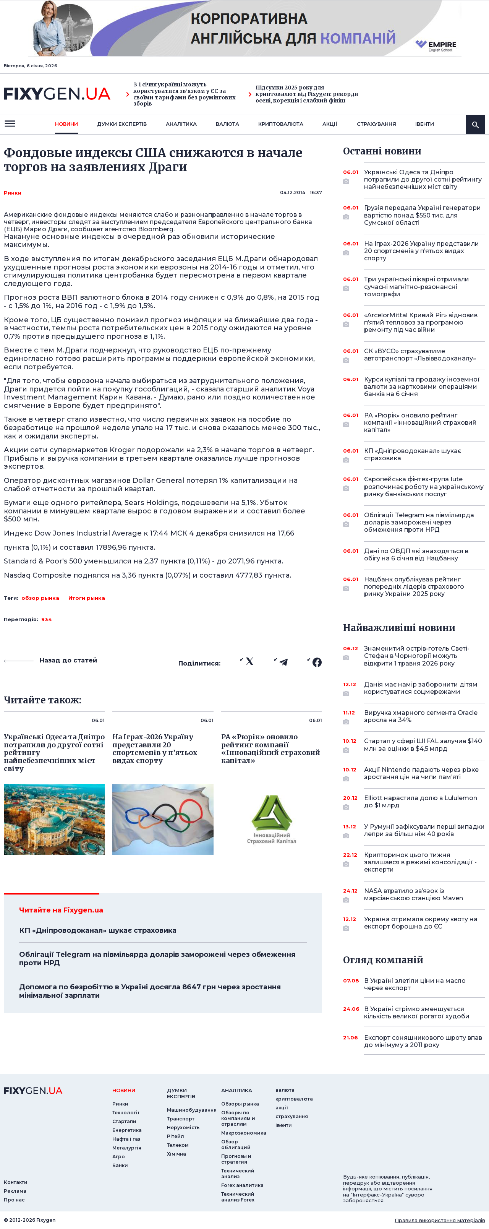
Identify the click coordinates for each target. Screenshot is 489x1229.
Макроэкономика (243, 1133)
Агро (118, 1156)
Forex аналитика (242, 1185)
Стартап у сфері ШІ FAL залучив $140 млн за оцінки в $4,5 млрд (423, 745)
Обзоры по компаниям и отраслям (238, 1118)
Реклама (15, 1191)
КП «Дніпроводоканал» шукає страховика (97, 930)
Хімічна (176, 1154)
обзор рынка (40, 598)
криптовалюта (280, 124)
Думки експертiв (122, 124)
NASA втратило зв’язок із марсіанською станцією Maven (414, 895)
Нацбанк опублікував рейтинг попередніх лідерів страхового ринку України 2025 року (414, 586)
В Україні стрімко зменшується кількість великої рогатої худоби (417, 1012)
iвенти (424, 124)
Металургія (126, 1148)
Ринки (12, 193)
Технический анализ (237, 1173)
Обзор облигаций (236, 1144)
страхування (376, 124)
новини (66, 124)
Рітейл (175, 1136)
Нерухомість (183, 1127)
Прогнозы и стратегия (236, 1159)
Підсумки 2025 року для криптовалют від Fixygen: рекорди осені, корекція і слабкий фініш (303, 94)
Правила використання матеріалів (440, 1220)
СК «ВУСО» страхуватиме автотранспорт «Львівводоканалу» (420, 355)
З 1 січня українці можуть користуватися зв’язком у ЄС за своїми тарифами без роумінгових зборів (181, 94)
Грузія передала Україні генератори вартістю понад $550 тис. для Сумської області (422, 215)
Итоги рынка (86, 598)
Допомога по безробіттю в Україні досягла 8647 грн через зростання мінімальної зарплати (150, 991)
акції (330, 124)
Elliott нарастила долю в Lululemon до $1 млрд (420, 802)
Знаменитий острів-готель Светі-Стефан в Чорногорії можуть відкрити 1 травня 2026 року (417, 656)
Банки (120, 1165)
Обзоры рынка (240, 1104)
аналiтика (236, 1090)
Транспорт (180, 1119)
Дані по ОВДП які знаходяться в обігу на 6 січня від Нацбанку (416, 554)
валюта (227, 124)
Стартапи (124, 1121)
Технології (125, 1112)
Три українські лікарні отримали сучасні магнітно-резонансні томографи (416, 286)
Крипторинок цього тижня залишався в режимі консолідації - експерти (420, 862)
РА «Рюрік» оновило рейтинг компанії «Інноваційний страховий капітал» (420, 422)
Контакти (16, 1182)
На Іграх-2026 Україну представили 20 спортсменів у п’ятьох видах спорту (421, 251)
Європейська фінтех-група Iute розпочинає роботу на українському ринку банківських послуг (424, 486)
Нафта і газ (126, 1139)
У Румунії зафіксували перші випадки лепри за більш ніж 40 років (424, 831)
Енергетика (127, 1130)
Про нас (14, 1200)
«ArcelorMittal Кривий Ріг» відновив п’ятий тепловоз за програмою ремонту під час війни (421, 322)
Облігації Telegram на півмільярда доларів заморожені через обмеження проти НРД (157, 958)
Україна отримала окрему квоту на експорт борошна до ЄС (421, 923)
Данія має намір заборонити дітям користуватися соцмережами (421, 688)
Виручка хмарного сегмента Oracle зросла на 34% (421, 717)
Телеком (178, 1145)
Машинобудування (192, 1110)
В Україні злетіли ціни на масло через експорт (415, 984)
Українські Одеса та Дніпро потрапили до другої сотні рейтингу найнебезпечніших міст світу (423, 179)
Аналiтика (181, 124)
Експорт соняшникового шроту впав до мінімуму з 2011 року (423, 1041)
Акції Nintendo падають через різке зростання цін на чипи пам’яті (421, 774)
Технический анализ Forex (237, 1197)
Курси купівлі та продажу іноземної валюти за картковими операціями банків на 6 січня (422, 387)
